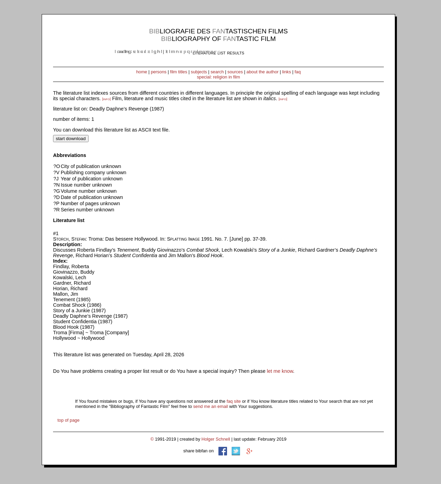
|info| (106, 99)
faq (298, 71)
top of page (69, 420)
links (286, 71)
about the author (262, 71)
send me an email (210, 406)
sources (235, 71)
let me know (280, 371)
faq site (234, 401)
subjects (199, 71)
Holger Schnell (216, 439)
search (217, 71)
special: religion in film (218, 77)
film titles (178, 71)
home (141, 71)
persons (159, 71)
